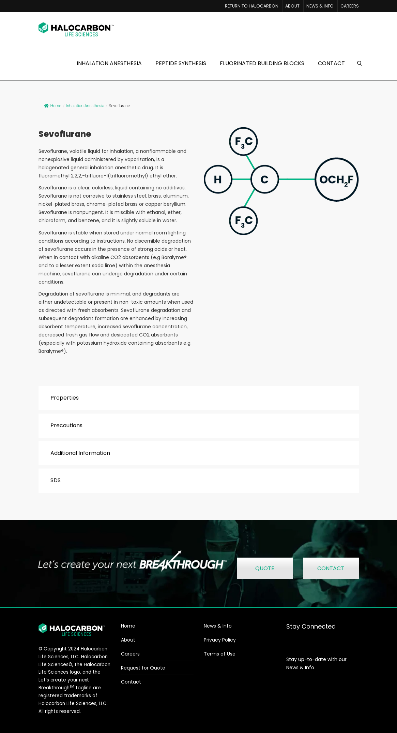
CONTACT (331, 63)
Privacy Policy (220, 639)
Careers (130, 653)
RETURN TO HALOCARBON (251, 6)
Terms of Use (219, 653)
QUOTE (264, 568)
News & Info (218, 625)
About (128, 639)
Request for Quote (143, 667)
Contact (131, 681)
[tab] (199, 398)
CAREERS (349, 6)
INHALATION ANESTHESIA (109, 63)
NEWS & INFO (320, 6)
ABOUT (292, 6)
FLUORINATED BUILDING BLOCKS (262, 63)
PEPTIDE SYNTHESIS (180, 63)
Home (52, 105)
